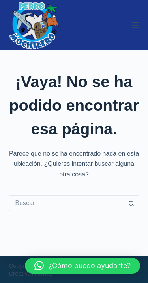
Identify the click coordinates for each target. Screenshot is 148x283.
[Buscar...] (66, 203)
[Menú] (135, 25)
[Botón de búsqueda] (131, 203)
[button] (82, 266)
